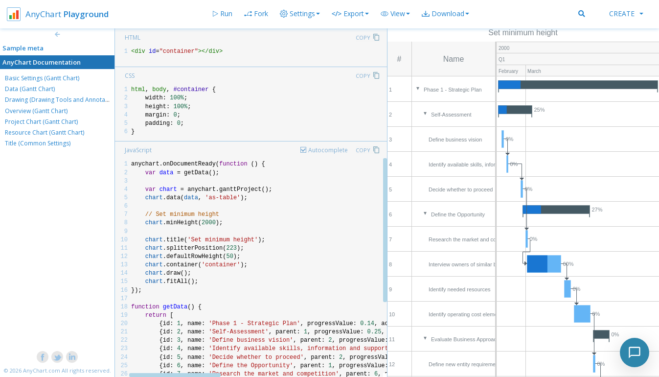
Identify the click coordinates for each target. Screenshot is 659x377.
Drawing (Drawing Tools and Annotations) (62, 99)
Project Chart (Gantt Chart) (41, 122)
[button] (395, 13)
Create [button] (626, 13)
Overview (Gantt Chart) (36, 111)
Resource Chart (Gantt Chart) (44, 132)
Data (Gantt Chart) (30, 89)
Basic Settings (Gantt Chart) (42, 78)
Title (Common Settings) (37, 143)
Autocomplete (328, 150)
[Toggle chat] (634, 352)
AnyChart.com (41, 370)
